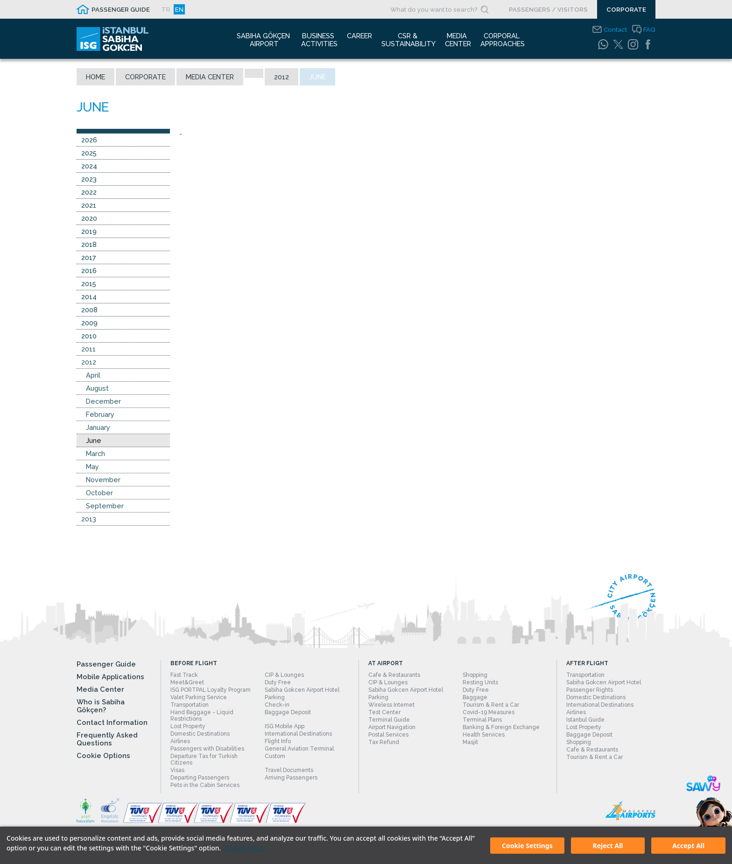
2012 (281, 77)
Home (95, 77)
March (95, 454)
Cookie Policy (244, 847)
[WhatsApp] (603, 44)
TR (166, 9)
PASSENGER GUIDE (121, 9)
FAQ (649, 29)
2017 (88, 258)
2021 (88, 206)
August (97, 389)
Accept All (688, 845)
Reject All (607, 845)
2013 (88, 519)
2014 (89, 297)
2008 (89, 310)
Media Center (210, 77)
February (100, 415)
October (99, 493)
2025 (89, 153)
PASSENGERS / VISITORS (548, 9)
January (98, 428)
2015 (88, 284)
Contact (615, 29)
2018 (89, 245)
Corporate (145, 77)
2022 (89, 193)
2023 (89, 179)
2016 (89, 271)
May (92, 467)
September (105, 506)
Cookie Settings (527, 845)
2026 (89, 140)
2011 (88, 349)
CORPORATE (626, 9)
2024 (89, 166)
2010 (89, 336)
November (103, 480)
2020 (89, 219)
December (103, 402)
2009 (89, 323)
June (93, 441)
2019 (89, 232)
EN (179, 9)
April (93, 375)
